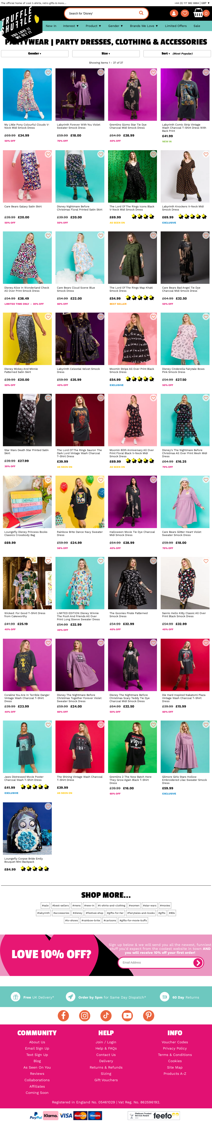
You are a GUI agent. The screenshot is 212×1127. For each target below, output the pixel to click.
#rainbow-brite (91, 920)
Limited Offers (176, 26)
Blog (37, 1061)
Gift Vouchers (106, 1080)
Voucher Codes (175, 1042)
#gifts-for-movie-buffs (133, 920)
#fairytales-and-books (141, 913)
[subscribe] (197, 962)
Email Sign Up (37, 1048)
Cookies (175, 1061)
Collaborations (37, 1080)
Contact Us (106, 1055)
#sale (45, 905)
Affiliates (37, 1086)
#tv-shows (71, 920)
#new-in (89, 905)
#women (134, 905)
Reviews (37, 1074)
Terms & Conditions (175, 1055)
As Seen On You (37, 1067)
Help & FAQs (106, 1048)
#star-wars (149, 905)
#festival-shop (94, 913)
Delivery (106, 1061)
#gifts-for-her (115, 913)
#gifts (161, 913)
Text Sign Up (37, 1055)
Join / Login (106, 1042)
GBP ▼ (205, 3)
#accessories (61, 913)
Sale (197, 26)
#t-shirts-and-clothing (111, 905)
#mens (76, 905)
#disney (77, 913)
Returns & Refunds (106, 1067)
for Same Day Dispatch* (106, 997)
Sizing (106, 1074)
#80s (172, 913)
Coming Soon (37, 1093)
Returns (179, 997)
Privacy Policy (175, 1048)
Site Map (175, 1067)
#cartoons (110, 920)
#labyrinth (43, 913)
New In (51, 26)
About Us (37, 1042)
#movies (165, 905)
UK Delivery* (32, 997)
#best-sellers (60, 905)
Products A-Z (175, 1074)
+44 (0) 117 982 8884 (187, 3)
